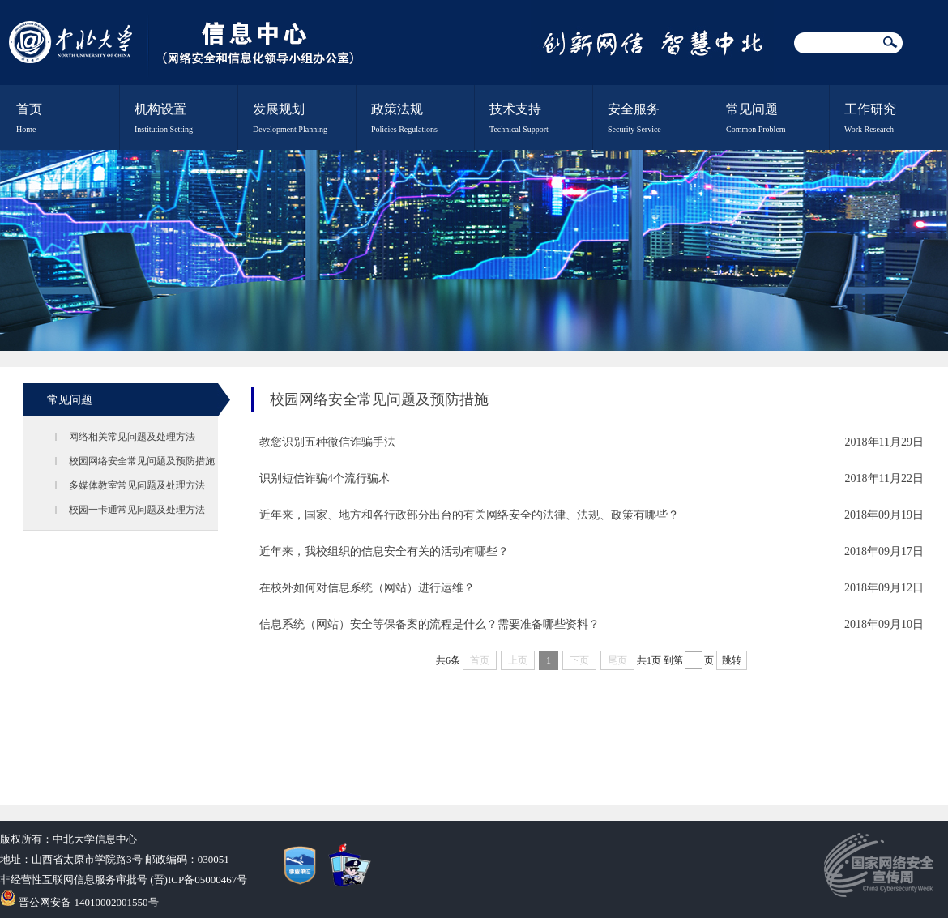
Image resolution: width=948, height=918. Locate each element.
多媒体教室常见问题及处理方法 (137, 485)
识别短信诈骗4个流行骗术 (324, 478)
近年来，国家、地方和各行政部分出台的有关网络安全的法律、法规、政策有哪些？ (469, 515)
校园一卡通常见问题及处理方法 (137, 509)
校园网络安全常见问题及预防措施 (142, 461)
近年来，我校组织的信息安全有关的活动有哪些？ (384, 551)
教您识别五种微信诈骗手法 (327, 442)
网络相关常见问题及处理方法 (132, 436)
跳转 (731, 660)
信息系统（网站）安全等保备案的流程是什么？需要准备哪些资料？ (429, 624)
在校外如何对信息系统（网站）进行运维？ (367, 588)
